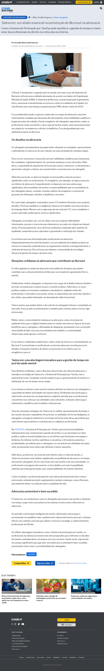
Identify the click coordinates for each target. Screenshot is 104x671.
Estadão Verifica (64, 2)
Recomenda (40, 657)
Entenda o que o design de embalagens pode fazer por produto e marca (51, 598)
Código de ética (16, 635)
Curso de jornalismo (18, 643)
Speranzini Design (53, 593)
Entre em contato (81, 563)
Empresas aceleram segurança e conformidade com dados (84, 597)
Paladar (21, 657)
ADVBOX (19, 429)
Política (43, 2)
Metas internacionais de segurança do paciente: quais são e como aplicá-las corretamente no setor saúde (16, 599)
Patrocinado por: (7, 591)
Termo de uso (16, 649)
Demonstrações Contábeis (19, 646)
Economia (52, 2)
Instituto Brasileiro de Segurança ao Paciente (14, 592)
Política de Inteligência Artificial (21, 641)
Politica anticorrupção (18, 638)
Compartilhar (21, 563)
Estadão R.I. (81, 657)
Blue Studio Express (42, 17)
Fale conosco (61, 641)
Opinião (34, 2)
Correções (60, 635)
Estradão (64, 657)
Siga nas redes (45, 563)
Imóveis (48, 657)
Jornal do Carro (30, 657)
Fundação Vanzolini (88, 593)
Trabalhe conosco (62, 643)
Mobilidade (56, 657)
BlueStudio (73, 657)
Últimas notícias (22, 2)
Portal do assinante (62, 638)
